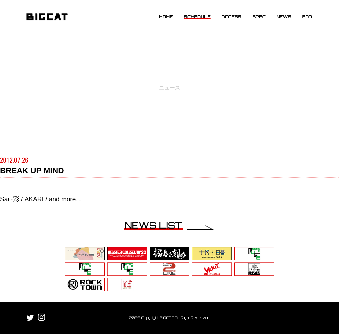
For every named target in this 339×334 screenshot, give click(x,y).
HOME (166, 17)
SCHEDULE (197, 17)
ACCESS (231, 17)
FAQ (307, 17)
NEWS (283, 17)
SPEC (259, 17)
